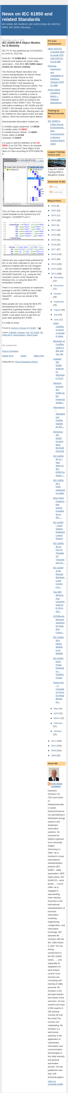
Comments (56, 192)
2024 (54, 215)
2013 (54, 269)
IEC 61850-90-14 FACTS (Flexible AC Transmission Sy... (59, 553)
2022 (54, 225)
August (57, 310)
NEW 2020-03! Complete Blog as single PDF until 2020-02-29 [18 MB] (56, 55)
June (56, 319)
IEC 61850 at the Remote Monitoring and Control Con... (59, 577)
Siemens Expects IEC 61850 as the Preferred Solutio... (59, 393)
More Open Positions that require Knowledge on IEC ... (59, 508)
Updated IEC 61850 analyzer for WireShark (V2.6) (59, 369)
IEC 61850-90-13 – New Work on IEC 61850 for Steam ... (59, 466)
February (58, 723)
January (57, 731)
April (56, 713)
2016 (54, 254)
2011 (54, 741)
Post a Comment (10, 351)
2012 (54, 273)
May (56, 708)
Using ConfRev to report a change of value (59, 329)
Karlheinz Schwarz (56, 785)
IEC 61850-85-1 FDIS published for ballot (59, 486)
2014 (54, 264)
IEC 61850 (34, 332)
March (57, 718)
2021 (54, 230)
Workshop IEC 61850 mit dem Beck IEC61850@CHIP (58, 441)
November (59, 285)
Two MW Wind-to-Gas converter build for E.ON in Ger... (59, 602)
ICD (27, 332)
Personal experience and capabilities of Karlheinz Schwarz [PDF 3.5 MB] (56, 76)
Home (23, 356)
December (59, 277)
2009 (54, 750)
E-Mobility (13, 332)
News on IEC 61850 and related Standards (27, 16)
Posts (54, 187)
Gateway (21, 332)
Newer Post (7, 356)
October (57, 293)
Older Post (39, 356)
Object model (32, 335)
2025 (54, 210)
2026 (54, 205)
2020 (54, 235)
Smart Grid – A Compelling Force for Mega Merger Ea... (58, 692)
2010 (54, 745)
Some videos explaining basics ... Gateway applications (55, 96)
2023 (54, 220)
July (56, 314)
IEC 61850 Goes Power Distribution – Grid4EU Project (58, 668)
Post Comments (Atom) (26, 362)
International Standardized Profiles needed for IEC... (59, 417)
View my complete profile (55, 1082)
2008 (54, 755)
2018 (54, 244)
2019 (54, 240)
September (59, 301)
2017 (54, 249)
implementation (19, 335)
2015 (54, 259)
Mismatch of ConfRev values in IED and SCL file (59, 347)
